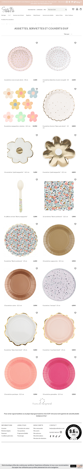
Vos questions (21, 431)
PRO (45, 9)
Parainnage (20, 436)
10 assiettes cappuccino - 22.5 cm (53, 261)
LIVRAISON (39, 9)
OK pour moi (73, 466)
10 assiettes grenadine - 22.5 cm (53, 394)
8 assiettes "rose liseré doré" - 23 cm (54, 350)
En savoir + (79, 466)
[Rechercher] (57, 9)
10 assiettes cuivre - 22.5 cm (13, 305)
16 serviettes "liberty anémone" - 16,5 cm (55, 216)
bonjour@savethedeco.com (57, 428)
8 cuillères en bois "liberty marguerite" (15, 216)
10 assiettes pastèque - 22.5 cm (14, 394)
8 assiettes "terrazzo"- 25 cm (51, 305)
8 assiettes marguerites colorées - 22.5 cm (17, 126)
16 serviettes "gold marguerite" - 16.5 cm (16, 172)
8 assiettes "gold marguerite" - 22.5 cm (54, 172)
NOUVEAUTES (31, 9)
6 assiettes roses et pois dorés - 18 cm (16, 80)
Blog (78, 2)
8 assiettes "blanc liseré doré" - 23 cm (15, 350)
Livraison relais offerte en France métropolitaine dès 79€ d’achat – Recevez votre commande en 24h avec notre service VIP (42, 3)
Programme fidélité (22, 433)
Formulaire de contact (23, 428)
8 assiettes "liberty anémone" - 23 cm (15, 261)
